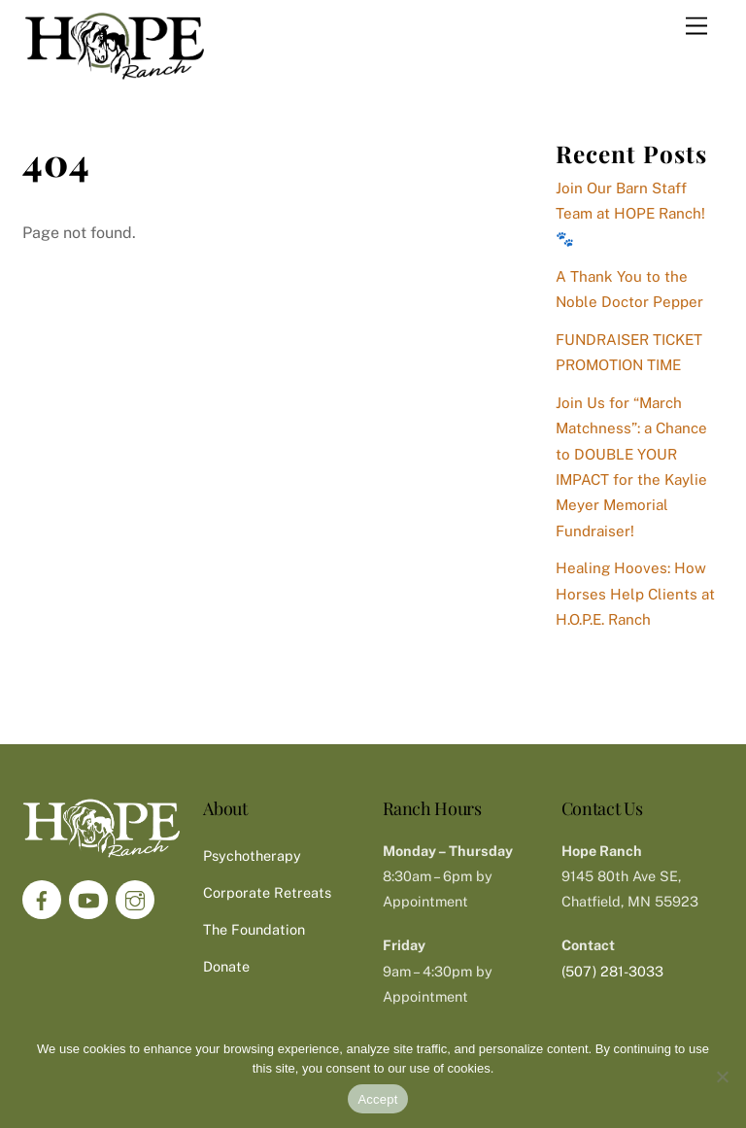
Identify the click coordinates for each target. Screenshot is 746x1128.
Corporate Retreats (267, 892)
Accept (377, 1099)
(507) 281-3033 (612, 971)
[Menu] (696, 27)
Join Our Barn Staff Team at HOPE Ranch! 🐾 (630, 214)
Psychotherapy (252, 855)
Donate (226, 966)
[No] (721, 1076)
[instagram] (135, 898)
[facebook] (41, 898)
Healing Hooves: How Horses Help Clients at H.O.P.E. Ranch (635, 594)
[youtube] (88, 898)
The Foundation (254, 929)
